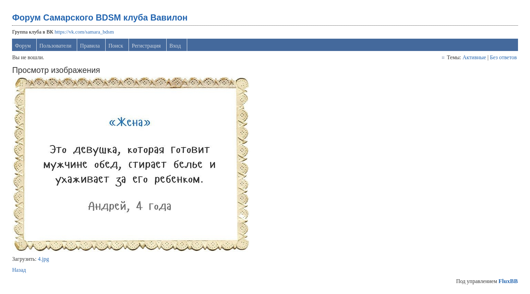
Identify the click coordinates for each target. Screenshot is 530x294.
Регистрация (146, 46)
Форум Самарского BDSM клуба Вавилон (100, 17)
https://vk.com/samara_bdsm (84, 32)
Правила (90, 46)
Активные (474, 57)
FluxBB (508, 281)
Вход (175, 46)
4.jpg (43, 259)
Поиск (115, 46)
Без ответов (503, 57)
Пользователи (55, 46)
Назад (19, 270)
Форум (23, 46)
